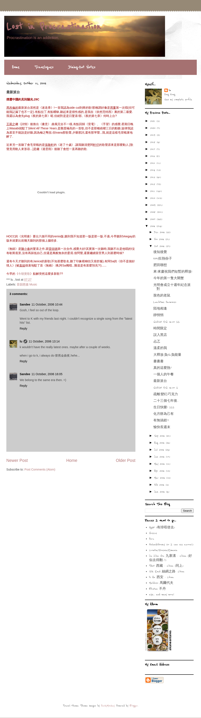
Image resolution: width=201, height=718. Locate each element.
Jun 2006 (160, 456)
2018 (153, 142)
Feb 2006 (160, 485)
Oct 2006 (160, 246)
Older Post (125, 460)
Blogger (134, 705)
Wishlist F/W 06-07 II (166, 322)
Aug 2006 (160, 443)
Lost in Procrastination (53, 26)
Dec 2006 (160, 232)
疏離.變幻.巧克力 (165, 394)
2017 (153, 149)
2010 (153, 198)
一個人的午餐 (163, 374)
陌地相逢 (160, 308)
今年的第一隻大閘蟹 (168, 278)
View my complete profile (178, 99)
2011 (153, 191)
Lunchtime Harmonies (164, 302)
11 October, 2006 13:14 (44, 341)
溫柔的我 (160, 348)
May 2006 (160, 464)
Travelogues (44, 67)
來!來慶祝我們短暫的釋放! (172, 271)
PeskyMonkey (107, 705)
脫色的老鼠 (161, 295)
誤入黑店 (160, 335)
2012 (153, 184)
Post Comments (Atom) (40, 469)
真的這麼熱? (162, 368)
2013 (153, 177)
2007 (153, 219)
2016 (153, 156)
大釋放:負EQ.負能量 (167, 355)
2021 (153, 121)
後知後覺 (160, 252)
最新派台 (160, 381)
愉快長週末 (161, 427)
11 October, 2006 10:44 (47, 304)
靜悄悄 (158, 315)
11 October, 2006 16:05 (47, 374)
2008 (153, 212)
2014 (153, 170)
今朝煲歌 (24, 273)
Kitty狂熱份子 (162, 258)
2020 (153, 128)
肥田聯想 (160, 265)
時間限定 (160, 328)
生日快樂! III (163, 407)
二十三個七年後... (165, 401)
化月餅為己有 (163, 414)
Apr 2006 (160, 471)
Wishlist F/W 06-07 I (165, 387)
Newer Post (17, 460)
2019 (153, 135)
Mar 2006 (160, 478)
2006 (153, 226)
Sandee (25, 304)
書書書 (158, 361)
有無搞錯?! (161, 420)
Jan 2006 (160, 492)
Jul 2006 (159, 450)
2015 (153, 163)
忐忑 (156, 341)
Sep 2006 (160, 436)
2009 (153, 205)
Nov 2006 (159, 239)
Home (15, 67)
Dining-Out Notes (82, 67)
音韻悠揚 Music (27, 284)
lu (21, 341)
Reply (23, 328)
